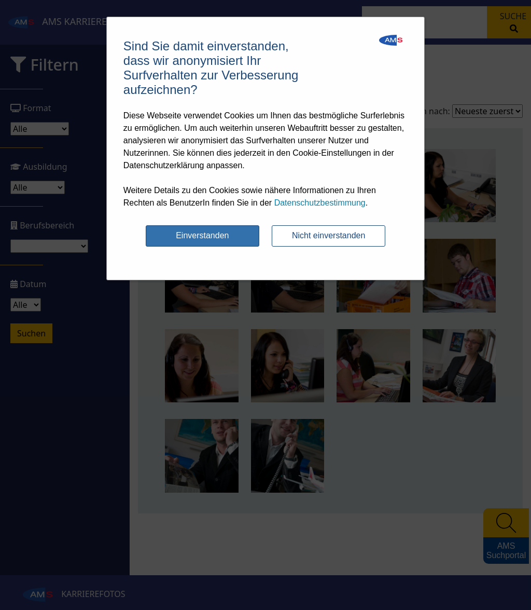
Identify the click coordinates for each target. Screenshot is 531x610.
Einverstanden (202, 235)
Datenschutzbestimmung (320, 202)
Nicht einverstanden (328, 235)
